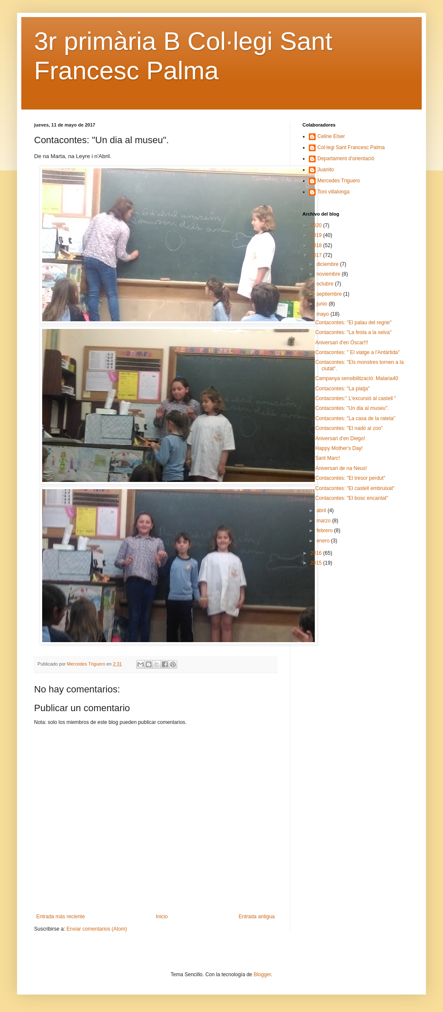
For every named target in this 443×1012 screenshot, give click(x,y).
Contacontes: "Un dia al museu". (352, 408)
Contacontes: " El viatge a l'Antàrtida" (357, 352)
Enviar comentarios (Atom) (96, 929)
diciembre (328, 264)
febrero (325, 530)
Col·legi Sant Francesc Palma (351, 147)
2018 (317, 245)
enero (323, 541)
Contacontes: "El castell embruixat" (355, 488)
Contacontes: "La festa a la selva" (353, 332)
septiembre (329, 294)
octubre (325, 284)
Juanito (325, 170)
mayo (323, 314)
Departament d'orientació (345, 158)
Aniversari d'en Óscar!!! (341, 343)
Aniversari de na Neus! (341, 468)
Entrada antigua (257, 917)
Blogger (262, 974)
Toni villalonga (333, 192)
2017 (317, 255)
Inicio (162, 917)
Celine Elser (331, 136)
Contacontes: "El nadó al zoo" (349, 428)
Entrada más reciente (60, 917)
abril (322, 510)
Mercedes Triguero (338, 181)
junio (322, 304)
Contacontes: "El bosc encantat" (351, 498)
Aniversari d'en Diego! (340, 438)
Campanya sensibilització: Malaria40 (356, 378)
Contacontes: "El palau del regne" (353, 323)
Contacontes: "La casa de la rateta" (355, 418)
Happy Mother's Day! (339, 448)
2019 (317, 235)
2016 (317, 553)
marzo (324, 521)
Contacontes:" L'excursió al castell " (355, 398)
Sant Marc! (327, 458)
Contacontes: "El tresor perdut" (350, 478)
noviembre (329, 274)
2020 (317, 225)
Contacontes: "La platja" (342, 389)
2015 (317, 563)
